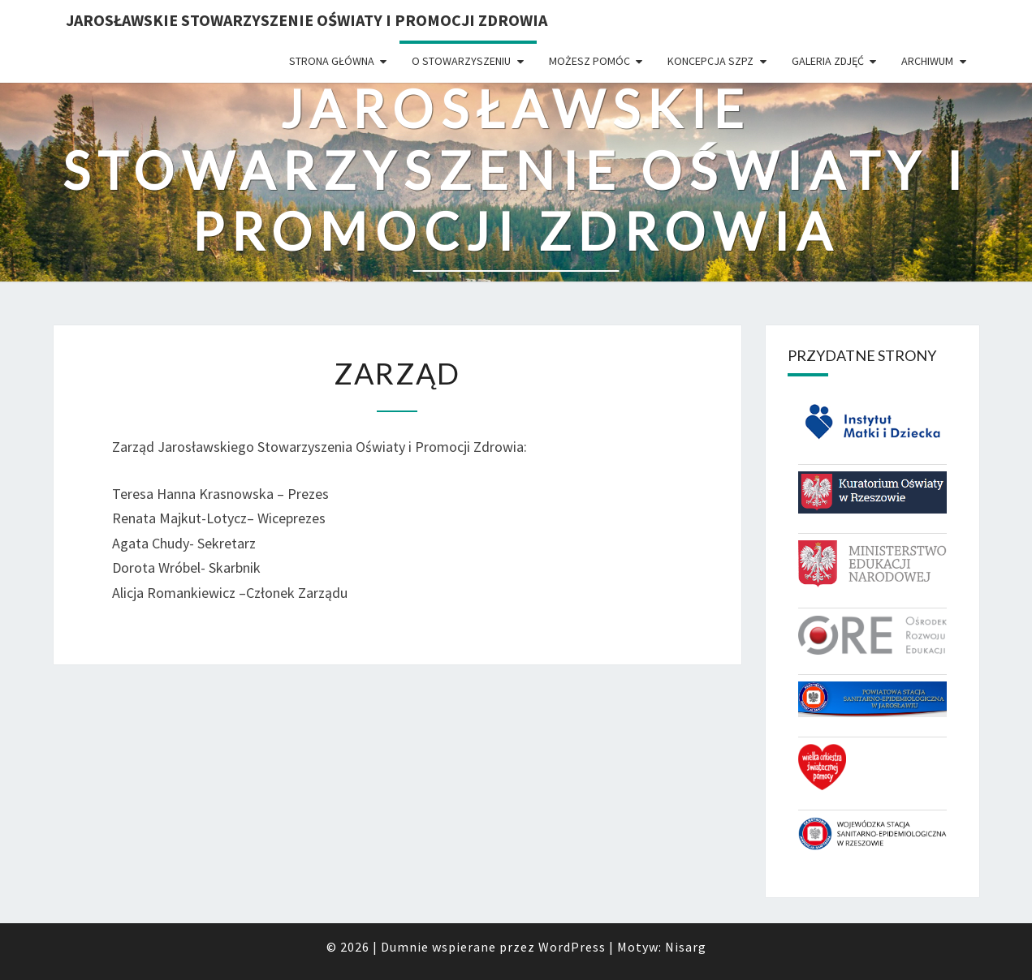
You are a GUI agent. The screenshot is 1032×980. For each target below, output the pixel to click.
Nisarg (685, 947)
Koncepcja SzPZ (710, 61)
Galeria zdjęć (828, 61)
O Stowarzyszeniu (461, 61)
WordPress (572, 947)
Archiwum (927, 61)
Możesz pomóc (589, 61)
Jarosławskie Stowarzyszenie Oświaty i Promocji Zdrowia (306, 20)
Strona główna (331, 61)
